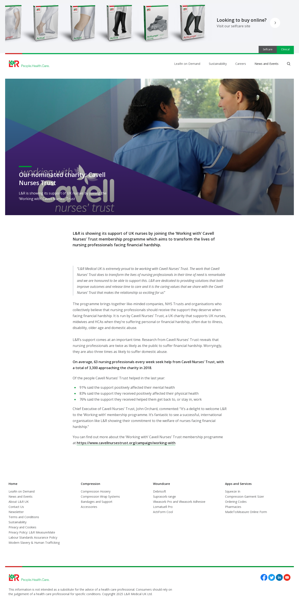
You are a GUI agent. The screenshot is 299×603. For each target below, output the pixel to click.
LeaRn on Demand (187, 64)
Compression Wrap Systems (100, 496)
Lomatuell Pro (163, 507)
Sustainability (218, 64)
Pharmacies (233, 507)
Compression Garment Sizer (244, 496)
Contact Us (16, 507)
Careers (240, 64)
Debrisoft (159, 491)
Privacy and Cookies (22, 527)
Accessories (89, 507)
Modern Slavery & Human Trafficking (34, 543)
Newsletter (16, 512)
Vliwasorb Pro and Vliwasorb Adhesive (179, 502)
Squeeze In (232, 491)
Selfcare (267, 49)
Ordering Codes (236, 502)
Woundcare (161, 484)
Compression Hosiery (95, 491)
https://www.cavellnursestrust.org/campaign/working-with (126, 443)
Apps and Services (238, 484)
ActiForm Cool (163, 512)
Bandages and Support (96, 502)
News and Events (266, 64)
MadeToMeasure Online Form (246, 512)
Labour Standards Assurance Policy (33, 537)
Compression (90, 484)
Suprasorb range (164, 496)
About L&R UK (19, 502)
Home (13, 484)
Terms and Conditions (24, 517)
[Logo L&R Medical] (29, 64)
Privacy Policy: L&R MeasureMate (32, 532)
